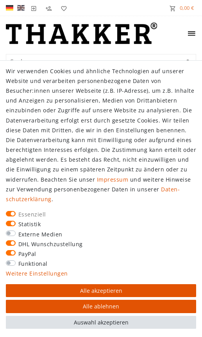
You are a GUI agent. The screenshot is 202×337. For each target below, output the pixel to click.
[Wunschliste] (62, 8)
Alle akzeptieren (101, 290)
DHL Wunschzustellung (50, 244)
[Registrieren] (48, 8)
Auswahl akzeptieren (101, 322)
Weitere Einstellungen (37, 273)
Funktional (33, 263)
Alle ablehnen (101, 306)
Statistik (29, 224)
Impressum (113, 179)
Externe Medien (40, 234)
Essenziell (32, 214)
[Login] (34, 8)
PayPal (27, 254)
